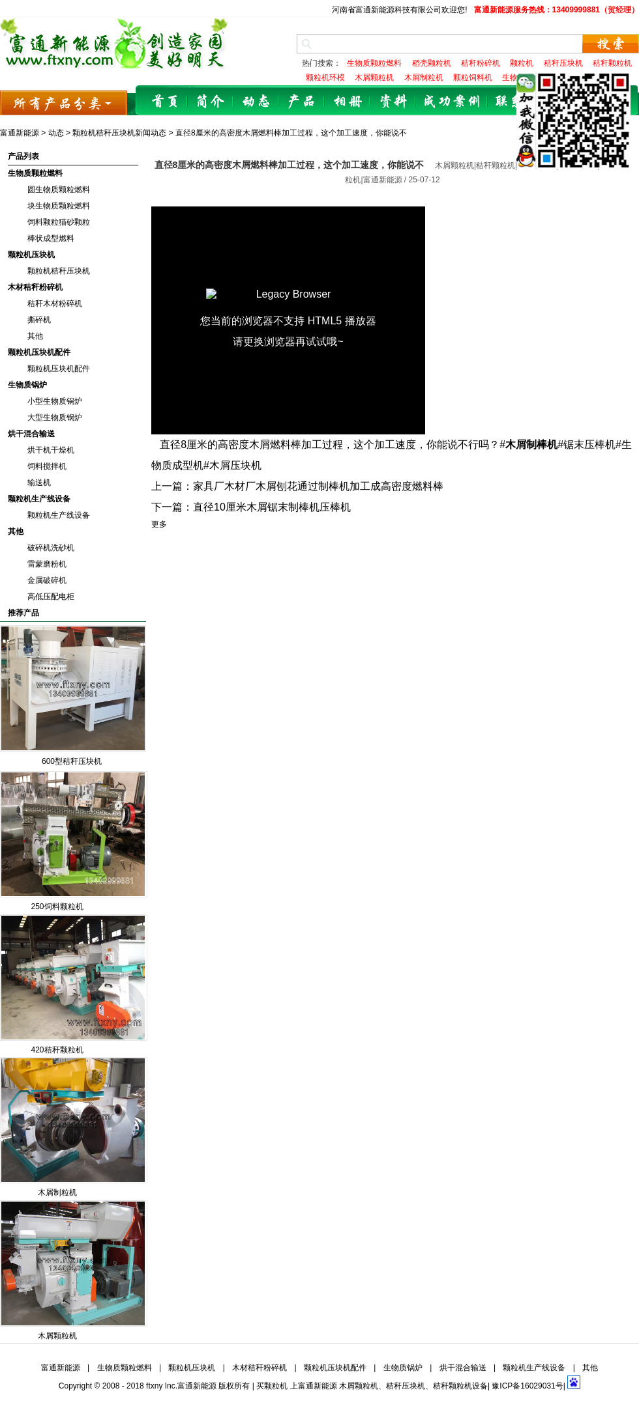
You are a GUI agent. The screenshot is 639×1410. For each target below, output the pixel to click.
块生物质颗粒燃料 (58, 205)
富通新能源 (19, 132)
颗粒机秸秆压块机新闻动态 (119, 132)
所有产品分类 (63, 102)
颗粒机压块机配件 (39, 352)
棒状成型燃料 (50, 238)
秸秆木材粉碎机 (54, 303)
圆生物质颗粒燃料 (58, 189)
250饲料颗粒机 (57, 906)
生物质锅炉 (27, 384)
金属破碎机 (47, 580)
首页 (165, 102)
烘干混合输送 (31, 433)
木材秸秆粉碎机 (35, 287)
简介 (210, 102)
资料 (393, 102)
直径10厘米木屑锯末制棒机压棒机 (272, 507)
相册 (347, 102)
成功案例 (452, 102)
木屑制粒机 (57, 1192)
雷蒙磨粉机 (47, 564)
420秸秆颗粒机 (57, 1049)
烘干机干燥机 (50, 450)
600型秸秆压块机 (72, 761)
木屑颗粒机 (57, 1335)
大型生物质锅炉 (54, 417)
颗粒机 (276, 1385)
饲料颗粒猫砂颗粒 (58, 222)
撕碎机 (39, 319)
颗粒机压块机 (31, 254)
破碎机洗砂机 (50, 547)
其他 (35, 336)
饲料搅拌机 (47, 466)
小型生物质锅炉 (54, 401)
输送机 (39, 482)
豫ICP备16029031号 (527, 1385)
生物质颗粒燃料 (35, 173)
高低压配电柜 (50, 596)
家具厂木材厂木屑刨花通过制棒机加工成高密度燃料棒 (318, 486)
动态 (256, 102)
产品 (302, 102)
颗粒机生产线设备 (39, 498)
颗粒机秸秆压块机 (58, 270)
